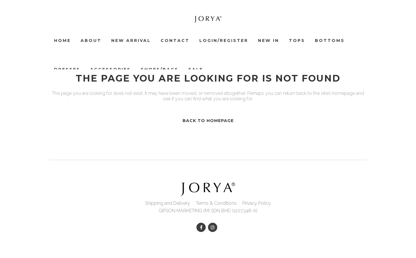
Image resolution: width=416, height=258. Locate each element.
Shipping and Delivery (167, 203)
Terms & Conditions (216, 203)
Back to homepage (208, 120)
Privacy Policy (256, 203)
